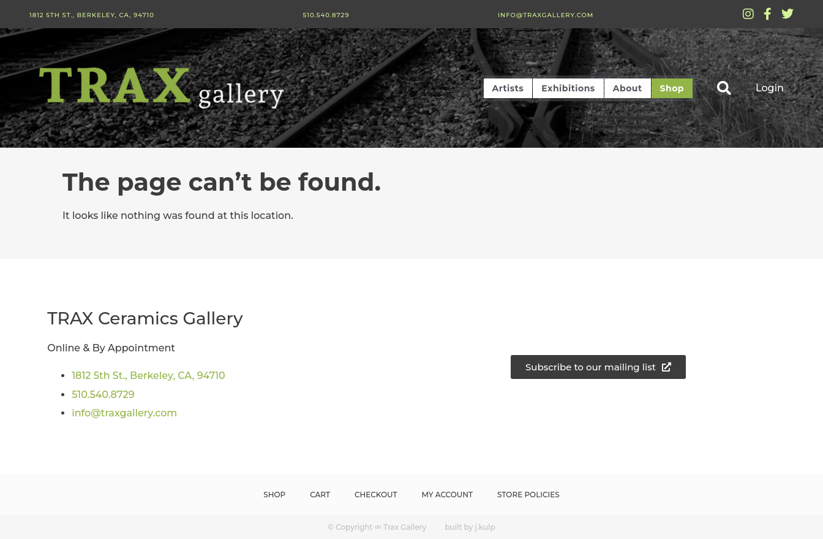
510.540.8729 (326, 15)
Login (770, 88)
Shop (672, 88)
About (627, 88)
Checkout (376, 494)
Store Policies (528, 494)
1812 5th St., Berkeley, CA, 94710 (91, 15)
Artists (508, 88)
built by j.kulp (470, 527)
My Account (447, 494)
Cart (320, 494)
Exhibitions (568, 88)
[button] (724, 88)
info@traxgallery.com (545, 15)
